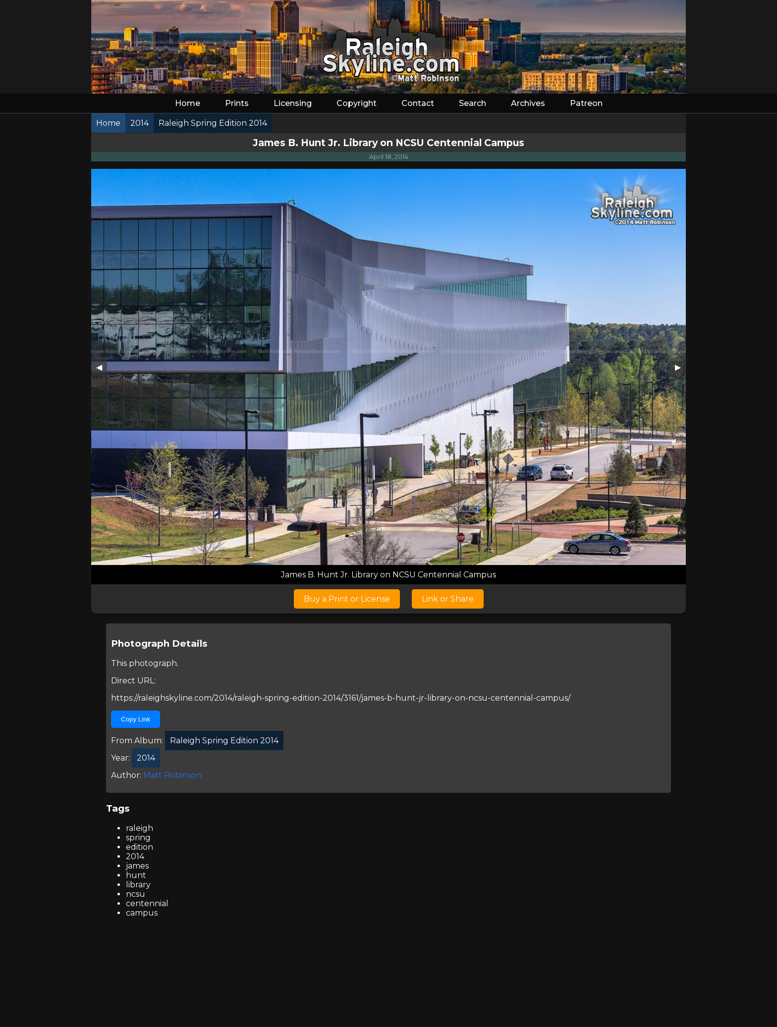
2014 (135, 856)
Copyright (356, 103)
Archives (528, 103)
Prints (237, 103)
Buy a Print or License (347, 599)
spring (138, 837)
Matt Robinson (172, 775)
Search (472, 103)
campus (142, 913)
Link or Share (448, 599)
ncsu (135, 894)
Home (187, 103)
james (137, 866)
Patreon (586, 103)
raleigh (139, 828)
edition (139, 847)
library (138, 884)
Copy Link (135, 719)
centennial (147, 903)
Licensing (293, 103)
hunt (136, 875)
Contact (417, 103)
